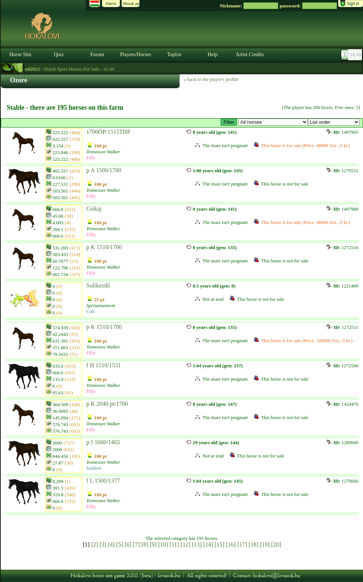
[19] (265, 544)
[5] (119, 544)
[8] (144, 544)
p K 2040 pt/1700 (107, 404)
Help (212, 54)
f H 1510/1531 (103, 365)
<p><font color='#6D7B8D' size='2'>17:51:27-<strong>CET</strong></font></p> (352, 54)
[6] (128, 544)
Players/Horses (135, 54)
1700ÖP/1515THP (108, 132)
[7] (136, 544)
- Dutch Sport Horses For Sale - (69, 69)
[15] (219, 544)
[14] (208, 544)
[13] (197, 544)
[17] (242, 544)
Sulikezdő (98, 285)
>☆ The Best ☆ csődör (273, 122)
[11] (174, 544)
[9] (153, 544)
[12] (185, 544)
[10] (163, 544)
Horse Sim (20, 54)
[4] (111, 544)
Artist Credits (250, 54)
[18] (253, 544)
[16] (231, 544)
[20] (276, 544)
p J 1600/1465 (103, 442)
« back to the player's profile (211, 79)
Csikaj (94, 208)
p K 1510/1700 (104, 247)
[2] (94, 544)
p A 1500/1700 (103, 170)
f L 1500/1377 (103, 480)
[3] (102, 544)
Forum (97, 54)
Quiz (59, 54)
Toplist (174, 54)
